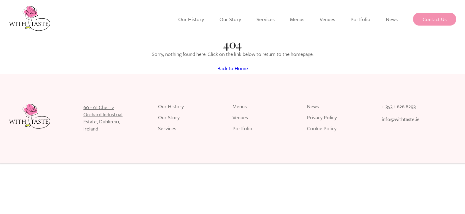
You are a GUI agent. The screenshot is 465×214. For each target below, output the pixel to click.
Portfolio (360, 19)
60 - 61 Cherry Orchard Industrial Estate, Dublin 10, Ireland (102, 118)
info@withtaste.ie (401, 120)
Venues (327, 19)
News (392, 19)
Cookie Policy (322, 129)
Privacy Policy (322, 118)
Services (266, 19)
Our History (191, 19)
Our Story (230, 19)
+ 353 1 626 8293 (399, 107)
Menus (297, 19)
